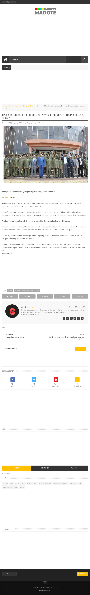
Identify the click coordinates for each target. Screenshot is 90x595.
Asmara (5, 483)
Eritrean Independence (60, 483)
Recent (16, 468)
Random (74, 468)
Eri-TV (17, 483)
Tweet (10, 296)
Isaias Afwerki (7, 487)
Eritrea (11, 106)
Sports (22, 487)
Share (27, 296)
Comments (45, 468)
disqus (80, 349)
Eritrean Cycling (32, 483)
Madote (50, 587)
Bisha (11, 483)
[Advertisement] (45, 36)
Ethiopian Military (28, 106)
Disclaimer (47, 591)
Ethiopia (18, 106)
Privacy (41, 591)
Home (5, 106)
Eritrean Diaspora (45, 483)
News (38, 106)
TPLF (6, 197)
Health (79, 483)
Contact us (82, 574)
